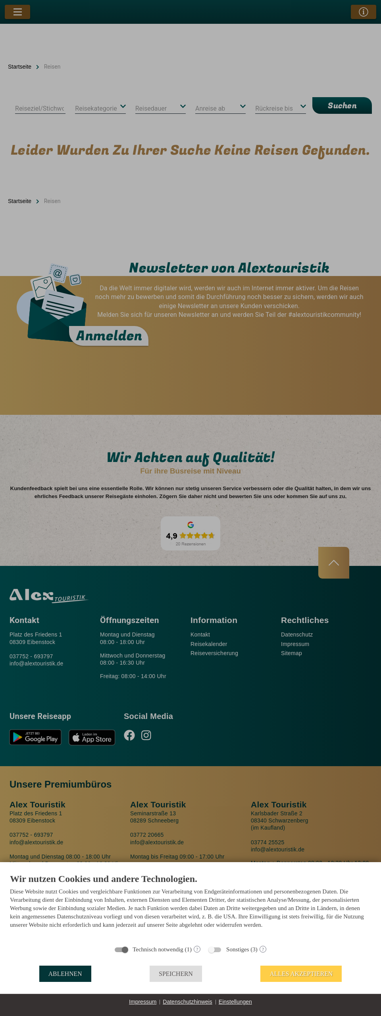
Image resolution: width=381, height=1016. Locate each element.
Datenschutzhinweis (187, 1002)
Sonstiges (237, 949)
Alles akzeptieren (301, 973)
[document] (190, 906)
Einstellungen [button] (235, 1002)
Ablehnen (65, 973)
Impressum (142, 1002)
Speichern (176, 973)
